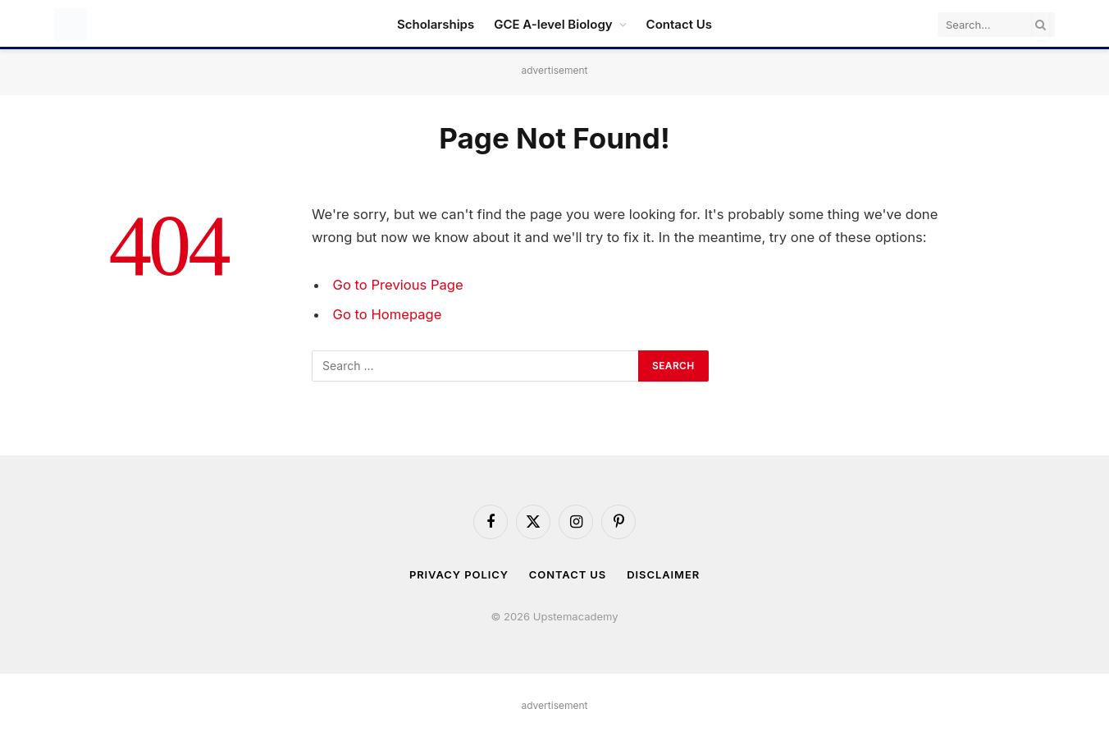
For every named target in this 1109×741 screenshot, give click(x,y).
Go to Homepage (387, 314)
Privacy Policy (459, 574)
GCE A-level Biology (553, 24)
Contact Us (679, 24)
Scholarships (435, 24)
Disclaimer (663, 574)
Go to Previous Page (398, 285)
